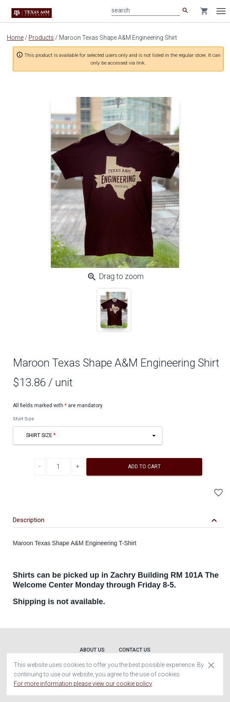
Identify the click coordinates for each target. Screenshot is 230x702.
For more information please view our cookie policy (83, 683)
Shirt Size (23, 419)
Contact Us (134, 650)
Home (15, 37)
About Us (92, 650)
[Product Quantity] (58, 467)
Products (41, 37)
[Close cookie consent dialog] (211, 664)
